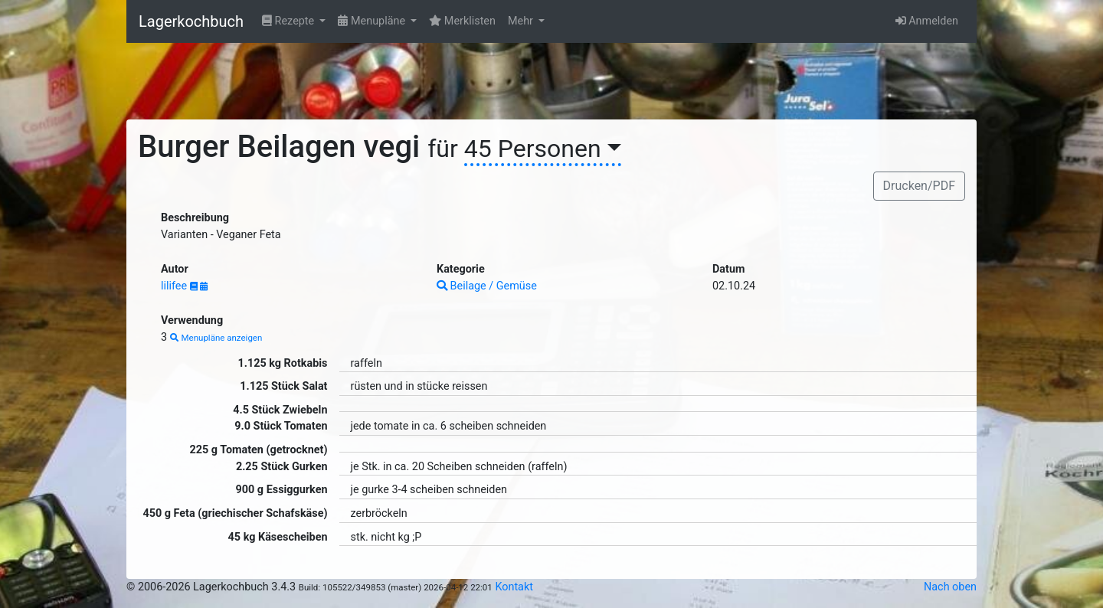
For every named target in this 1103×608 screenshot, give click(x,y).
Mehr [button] (522, 21)
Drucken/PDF (919, 185)
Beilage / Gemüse (487, 286)
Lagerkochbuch (191, 21)
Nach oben (950, 586)
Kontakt (514, 586)
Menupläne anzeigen (216, 337)
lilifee (175, 286)
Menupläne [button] (372, 21)
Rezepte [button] (289, 21)
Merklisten (462, 21)
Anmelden (926, 21)
